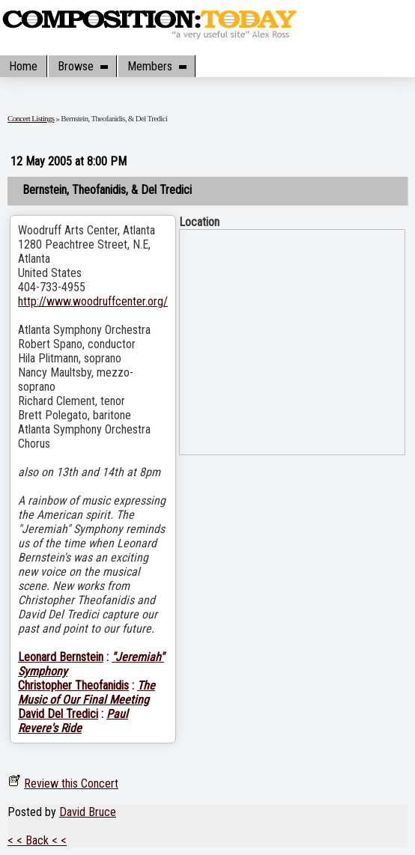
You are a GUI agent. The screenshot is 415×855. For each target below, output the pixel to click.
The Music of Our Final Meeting (86, 692)
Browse (82, 66)
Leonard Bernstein (60, 657)
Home (23, 66)
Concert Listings (30, 118)
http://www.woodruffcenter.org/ (93, 301)
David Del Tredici (58, 714)
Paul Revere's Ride (73, 721)
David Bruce (87, 812)
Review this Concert (71, 783)
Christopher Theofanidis (73, 685)
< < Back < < (37, 840)
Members (156, 66)
